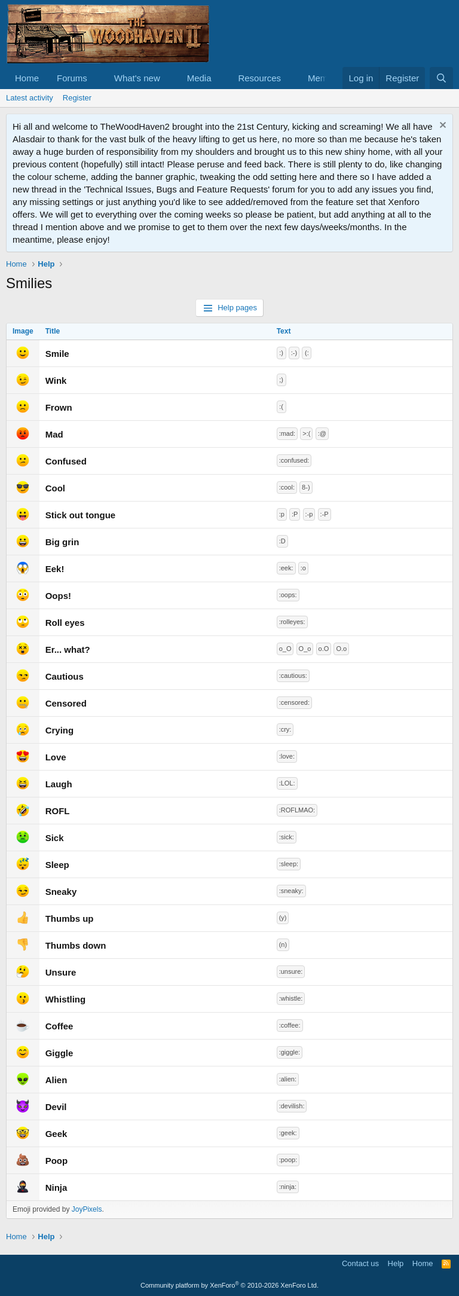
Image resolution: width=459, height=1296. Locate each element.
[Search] (441, 78)
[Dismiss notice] (441, 126)
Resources (259, 78)
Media (199, 78)
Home (27, 78)
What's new (137, 78)
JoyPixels (87, 1209)
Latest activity (29, 97)
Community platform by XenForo (229, 1285)
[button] (96, 78)
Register (77, 97)
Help (396, 1263)
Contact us (360, 1263)
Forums (72, 78)
